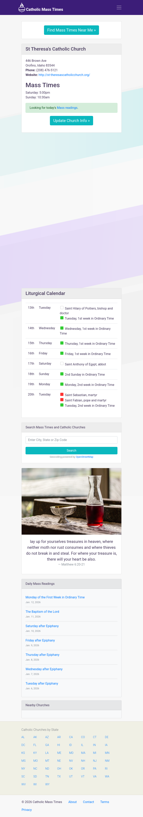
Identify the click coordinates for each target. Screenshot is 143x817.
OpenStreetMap (84, 456)
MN (107, 753)
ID (70, 745)
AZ (47, 737)
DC (23, 745)
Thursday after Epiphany (42, 655)
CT (95, 737)
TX (58, 776)
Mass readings (67, 108)
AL (23, 737)
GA (47, 745)
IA (106, 745)
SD (35, 776)
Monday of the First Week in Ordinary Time (55, 597)
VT (82, 776)
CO (83, 737)
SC (23, 776)
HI (58, 745)
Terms (104, 802)
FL (35, 745)
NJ (95, 760)
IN (94, 745)
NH (83, 760)
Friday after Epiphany (40, 640)
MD (71, 753)
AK (35, 737)
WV (23, 784)
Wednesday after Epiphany (44, 669)
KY (35, 753)
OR (83, 768)
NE (59, 760)
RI (106, 768)
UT (71, 776)
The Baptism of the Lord (42, 612)
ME (59, 753)
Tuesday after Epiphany (42, 683)
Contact (88, 802)
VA (94, 776)
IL (82, 745)
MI (94, 753)
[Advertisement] (71, 164)
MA (83, 753)
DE (106, 737)
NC (35, 768)
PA (94, 768)
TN (47, 776)
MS (23, 760)
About (72, 802)
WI (35, 784)
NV (71, 760)
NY (23, 768)
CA (71, 737)
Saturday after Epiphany (42, 626)
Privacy (27, 810)
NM (107, 760)
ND (47, 768)
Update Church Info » (71, 120)
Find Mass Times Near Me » (71, 30)
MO (35, 760)
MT (47, 760)
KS (23, 753)
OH (59, 768)
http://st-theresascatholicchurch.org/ (64, 75)
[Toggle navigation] (119, 7)
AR (59, 737)
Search (71, 450)
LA (47, 753)
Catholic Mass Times (40, 7)
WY (47, 784)
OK (71, 768)
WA (107, 776)
